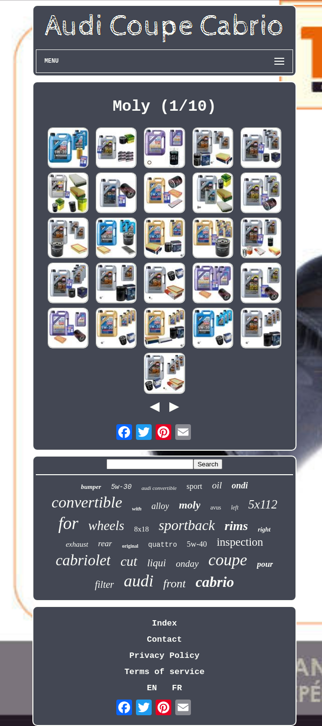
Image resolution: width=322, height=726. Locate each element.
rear (105, 543)
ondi (240, 485)
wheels (106, 525)
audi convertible (159, 488)
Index (164, 623)
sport (194, 486)
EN (152, 688)
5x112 (262, 504)
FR (177, 688)
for (68, 523)
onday (187, 563)
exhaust (77, 544)
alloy (160, 506)
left (234, 507)
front (174, 583)
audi (138, 581)
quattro (162, 545)
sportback (187, 525)
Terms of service (164, 672)
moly (189, 505)
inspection (239, 542)
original (130, 546)
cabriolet (83, 560)
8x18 (141, 529)
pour (265, 564)
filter (104, 584)
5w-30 (121, 487)
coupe (228, 560)
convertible (87, 502)
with (137, 508)
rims (236, 526)
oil (217, 485)
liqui (156, 563)
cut (128, 561)
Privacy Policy (165, 655)
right (264, 529)
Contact (164, 639)
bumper (91, 486)
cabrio (214, 582)
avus (215, 507)
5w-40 (197, 544)
